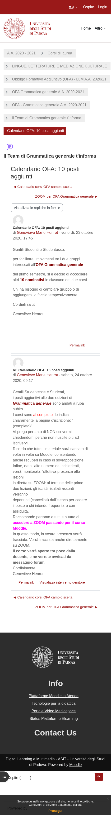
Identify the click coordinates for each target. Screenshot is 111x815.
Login (102, 7)
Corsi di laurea (60, 53)
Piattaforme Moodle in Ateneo (54, 696)
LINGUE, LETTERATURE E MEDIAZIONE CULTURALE (59, 66)
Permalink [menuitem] (77, 345)
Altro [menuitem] (98, 28)
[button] (73, 7)
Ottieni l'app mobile (23, 795)
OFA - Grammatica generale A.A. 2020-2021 (49, 105)
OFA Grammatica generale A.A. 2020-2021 (48, 92)
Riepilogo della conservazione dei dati (39, 783)
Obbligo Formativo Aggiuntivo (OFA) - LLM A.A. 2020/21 (59, 79)
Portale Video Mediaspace (54, 711)
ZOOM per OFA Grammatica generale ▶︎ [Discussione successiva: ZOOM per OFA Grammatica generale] (66, 196)
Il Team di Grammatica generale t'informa (46, 118)
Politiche (14, 789)
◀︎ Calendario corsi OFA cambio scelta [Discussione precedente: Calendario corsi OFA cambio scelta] (43, 187)
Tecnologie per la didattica (53, 703)
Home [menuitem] (86, 28)
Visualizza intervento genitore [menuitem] (62, 582)
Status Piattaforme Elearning (53, 719)
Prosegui (55, 811)
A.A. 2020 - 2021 (21, 53)
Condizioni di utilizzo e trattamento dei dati (55, 804)
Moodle (75, 765)
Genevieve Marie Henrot (37, 232)
